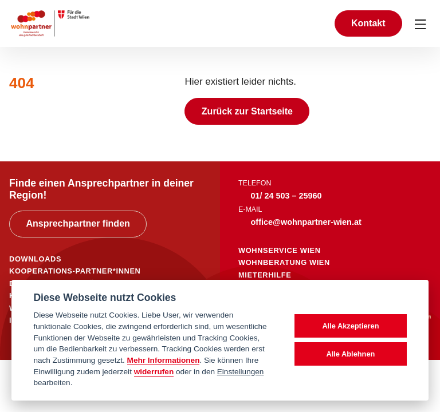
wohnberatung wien (284, 262)
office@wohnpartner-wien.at (306, 222)
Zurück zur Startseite (247, 111)
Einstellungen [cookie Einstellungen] (240, 371)
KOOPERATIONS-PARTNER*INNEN (74, 271)
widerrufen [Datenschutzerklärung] (154, 371)
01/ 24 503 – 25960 (286, 195)
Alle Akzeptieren (350, 326)
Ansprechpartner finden (77, 223)
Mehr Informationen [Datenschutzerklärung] (163, 360)
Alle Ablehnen (350, 354)
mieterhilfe (264, 275)
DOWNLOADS (35, 259)
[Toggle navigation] (421, 23)
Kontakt (368, 23)
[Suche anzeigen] (313, 23)
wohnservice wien (279, 250)
